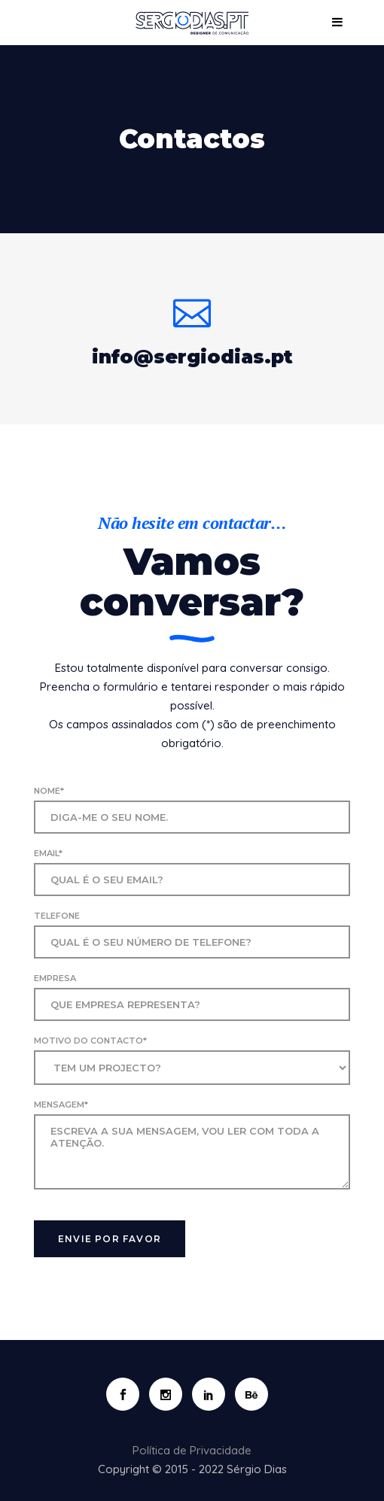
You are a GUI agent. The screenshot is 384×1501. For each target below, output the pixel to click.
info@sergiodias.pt (192, 356)
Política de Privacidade (192, 1450)
